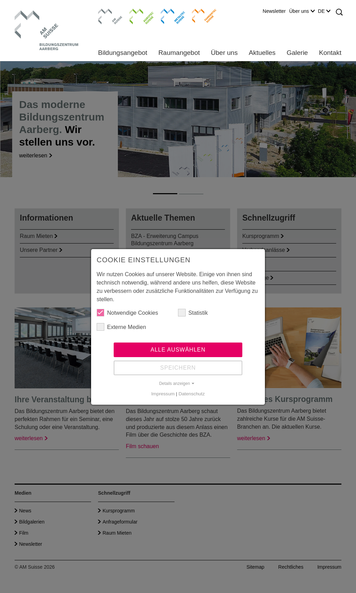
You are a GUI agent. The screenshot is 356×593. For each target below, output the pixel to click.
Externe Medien (121, 327)
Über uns (302, 11)
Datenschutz (191, 393)
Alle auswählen (178, 350)
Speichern (178, 368)
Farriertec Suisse (201, 16)
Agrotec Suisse (136, 16)
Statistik (193, 312)
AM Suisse (108, 12)
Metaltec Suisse (168, 16)
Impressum (163, 393)
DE (324, 11)
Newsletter (274, 11)
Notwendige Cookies (127, 312)
